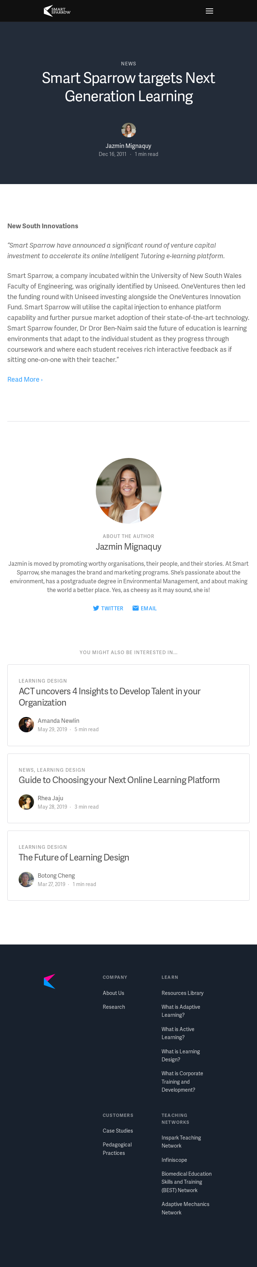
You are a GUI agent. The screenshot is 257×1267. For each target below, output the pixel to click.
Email (149, 608)
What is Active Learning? (178, 1033)
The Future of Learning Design (74, 857)
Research (114, 1006)
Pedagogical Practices (117, 1148)
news (128, 63)
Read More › (25, 378)
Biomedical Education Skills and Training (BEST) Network (187, 1182)
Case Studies (118, 1130)
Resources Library (183, 992)
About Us (113, 992)
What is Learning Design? (181, 1055)
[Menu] (209, 11)
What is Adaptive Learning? (181, 1010)
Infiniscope (174, 1159)
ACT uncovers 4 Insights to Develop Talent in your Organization (110, 696)
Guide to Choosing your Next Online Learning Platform (119, 780)
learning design (43, 681)
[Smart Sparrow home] (57, 11)
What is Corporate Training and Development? (182, 1081)
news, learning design (52, 770)
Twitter (112, 608)
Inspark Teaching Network (181, 1141)
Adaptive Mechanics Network (185, 1208)
